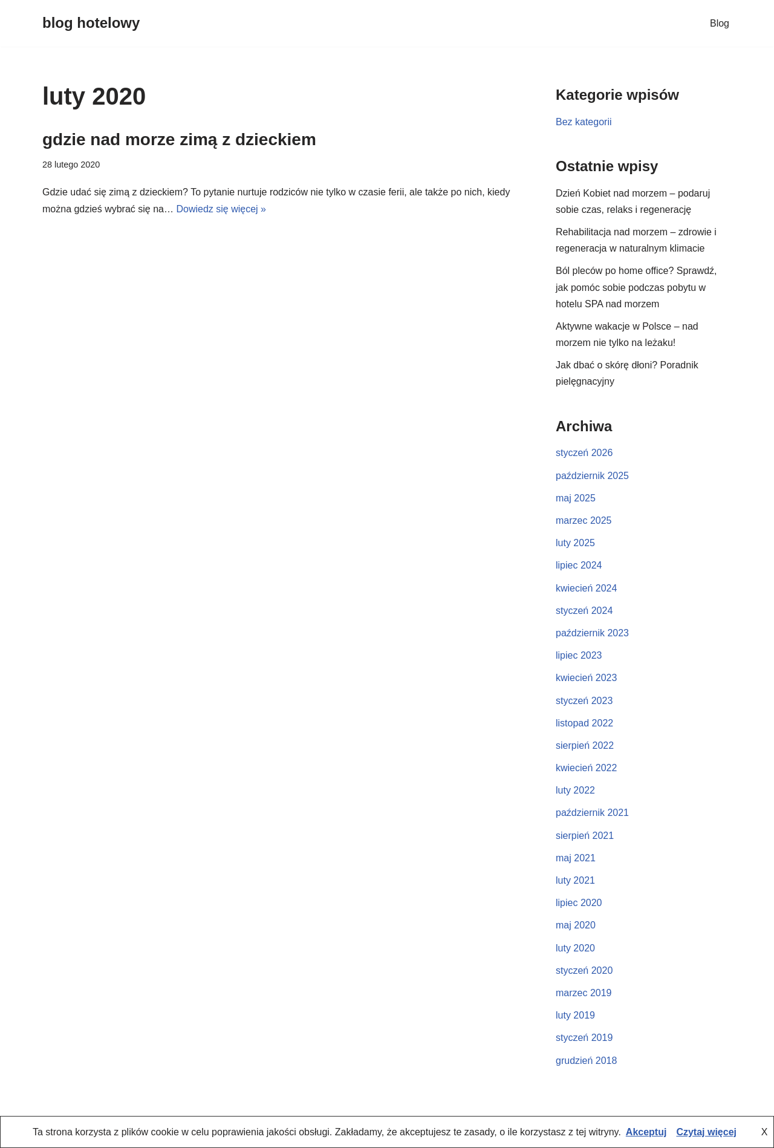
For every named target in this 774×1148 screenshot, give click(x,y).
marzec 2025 (584, 520)
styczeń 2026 (584, 453)
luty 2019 (575, 1015)
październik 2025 (592, 476)
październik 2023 (592, 633)
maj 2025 (576, 498)
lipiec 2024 (579, 565)
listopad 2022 (584, 723)
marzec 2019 (584, 993)
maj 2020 (576, 925)
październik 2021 (592, 812)
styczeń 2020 (584, 970)
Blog (719, 23)
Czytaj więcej (706, 1132)
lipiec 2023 (579, 655)
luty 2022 (575, 790)
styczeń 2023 (584, 701)
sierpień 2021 (585, 835)
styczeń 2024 (584, 610)
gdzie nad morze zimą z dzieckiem (179, 139)
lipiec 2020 (579, 903)
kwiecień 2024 (586, 588)
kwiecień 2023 (586, 678)
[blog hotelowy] (91, 23)
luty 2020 (575, 948)
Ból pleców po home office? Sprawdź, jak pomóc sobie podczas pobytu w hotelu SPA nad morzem (636, 287)
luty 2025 (575, 543)
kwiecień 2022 (586, 768)
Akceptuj (646, 1132)
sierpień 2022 (585, 745)
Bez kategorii (584, 122)
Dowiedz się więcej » (221, 209)
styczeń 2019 (584, 1037)
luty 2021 (575, 880)
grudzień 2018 (586, 1060)
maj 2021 (576, 858)
